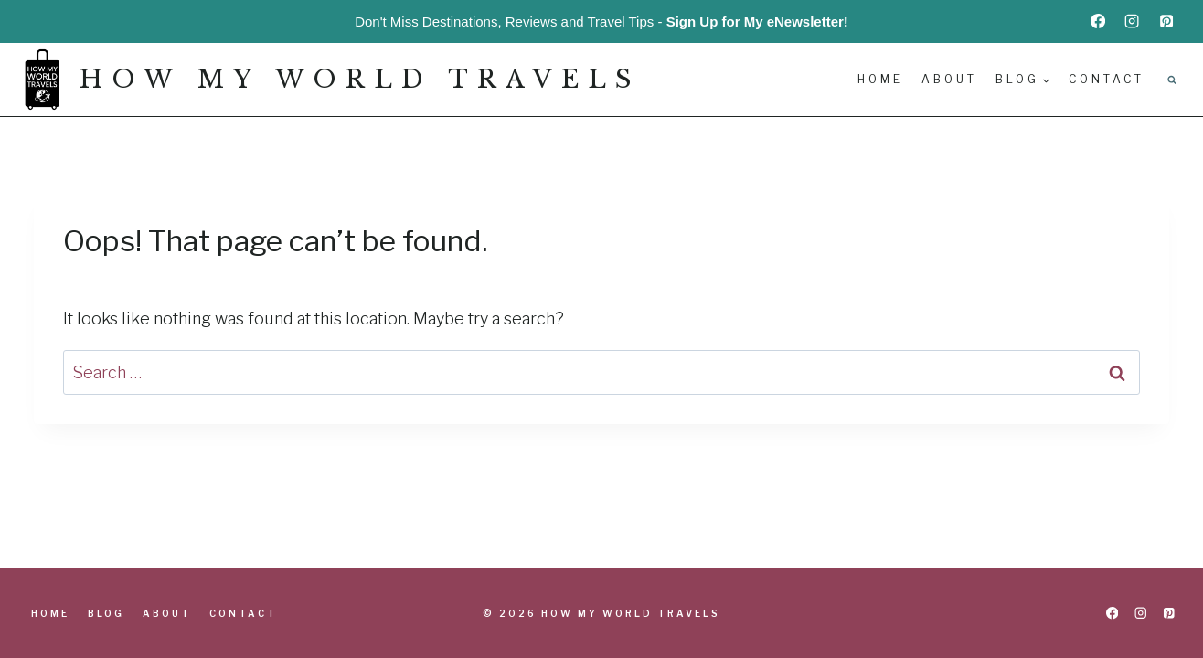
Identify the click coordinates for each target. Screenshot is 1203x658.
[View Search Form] (1172, 79)
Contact (1106, 79)
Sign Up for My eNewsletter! (757, 21)
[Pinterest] (1166, 21)
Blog (106, 613)
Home (880, 79)
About (949, 79)
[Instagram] (1131, 21)
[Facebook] (1098, 21)
